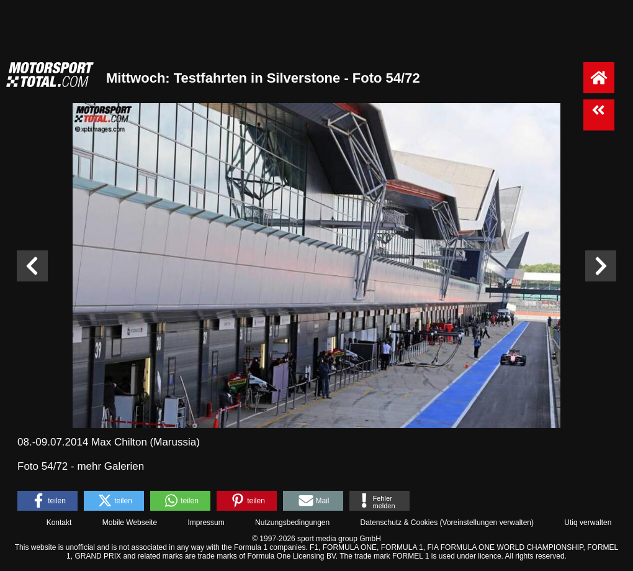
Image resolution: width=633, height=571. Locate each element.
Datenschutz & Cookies (399, 522)
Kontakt (59, 522)
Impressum (205, 522)
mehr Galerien (110, 466)
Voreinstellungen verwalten (486, 522)
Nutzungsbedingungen (292, 522)
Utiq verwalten (587, 522)
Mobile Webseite (130, 522)
